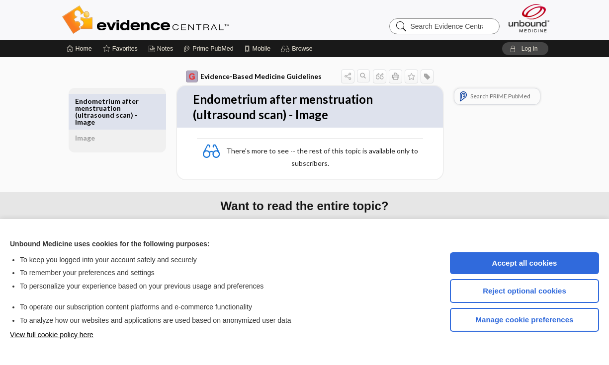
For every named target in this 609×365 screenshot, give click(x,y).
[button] (298, 48)
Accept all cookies (524, 263)
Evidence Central (185, 20)
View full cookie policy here (51, 335)
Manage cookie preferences (525, 319)
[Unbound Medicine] (529, 18)
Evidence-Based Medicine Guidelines (242, 76)
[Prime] (208, 48)
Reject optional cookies (524, 291)
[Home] (79, 48)
